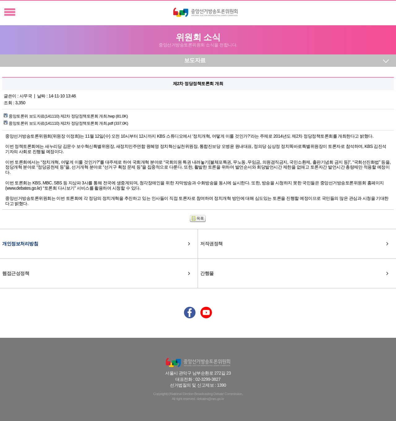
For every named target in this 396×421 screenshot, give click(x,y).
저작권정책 (211, 243)
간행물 (207, 273)
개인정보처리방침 (20, 243)
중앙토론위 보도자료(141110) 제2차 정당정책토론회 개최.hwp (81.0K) (66, 116)
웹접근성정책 (15, 273)
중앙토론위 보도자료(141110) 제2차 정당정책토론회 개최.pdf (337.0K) (66, 123)
